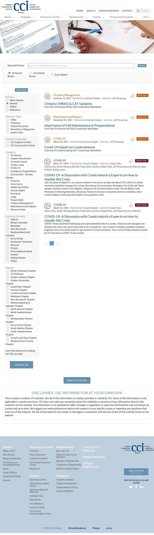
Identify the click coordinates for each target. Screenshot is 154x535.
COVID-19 (12, 168)
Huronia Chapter (16, 290)
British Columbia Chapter (20, 270)
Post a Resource (37, 457)
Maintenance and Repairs (20, 206)
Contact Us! (21, 364)
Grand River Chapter (18, 286)
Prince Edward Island (18, 251)
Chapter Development (66, 485)
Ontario (11, 248)
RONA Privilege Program (67, 470)
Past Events (35, 501)
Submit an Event (37, 509)
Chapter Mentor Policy (66, 489)
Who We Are (9, 457)
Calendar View (36, 498)
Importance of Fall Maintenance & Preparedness (79, 126)
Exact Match (59, 74)
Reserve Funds (15, 209)
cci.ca (109, 530)
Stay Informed (136, 473)
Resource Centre (50, 17)
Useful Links (14, 132)
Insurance (12, 193)
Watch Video (141, 163)
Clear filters (21, 90)
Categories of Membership (68, 467)
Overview (34, 453)
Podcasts (12, 123)
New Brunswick (15, 229)
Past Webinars (36, 505)
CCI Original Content (18, 142)
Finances (12, 180)
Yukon (11, 261)
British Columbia (16, 222)
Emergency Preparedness (20, 171)
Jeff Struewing (119, 98)
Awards (6, 482)
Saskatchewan (15, 257)
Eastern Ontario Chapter (20, 277)
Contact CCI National (91, 450)
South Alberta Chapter (19, 328)
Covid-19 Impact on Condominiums (69, 149)
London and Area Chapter (20, 293)
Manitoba (12, 225)
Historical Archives (38, 460)
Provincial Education (121, 17)
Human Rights (15, 190)
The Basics (13, 155)
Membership (76, 17)
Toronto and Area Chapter (21, 338)
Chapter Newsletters (18, 158)
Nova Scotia (14, 238)
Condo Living (14, 165)
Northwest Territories (18, 241)
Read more (142, 95)
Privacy (96, 530)
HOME (79, 10)
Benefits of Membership (67, 463)
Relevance (12, 110)
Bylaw (6, 470)
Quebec (11, 254)
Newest (11, 103)
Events (97, 17)
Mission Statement (12, 460)
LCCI (146, 17)
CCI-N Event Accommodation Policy (41, 514)
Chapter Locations (65, 481)
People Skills (14, 200)
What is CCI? (9, 453)
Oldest (10, 106)
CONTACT (127, 10)
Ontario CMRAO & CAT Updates (68, 104)
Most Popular (14, 100)
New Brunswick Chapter (20, 299)
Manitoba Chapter (17, 296)
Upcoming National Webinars (39, 492)
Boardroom (35, 470)
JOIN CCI (91, 10)
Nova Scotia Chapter (18, 325)
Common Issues (16, 161)
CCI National (14, 274)
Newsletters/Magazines (20, 129)
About (7, 17)
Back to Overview (77, 381)
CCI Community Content (20, 145)
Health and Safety (17, 187)
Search (142, 65)
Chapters (25, 17)
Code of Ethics (10, 474)
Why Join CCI (62, 453)
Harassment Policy (12, 478)
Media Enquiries (109, 10)
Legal (10, 196)
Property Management (19, 203)
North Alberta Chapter (19, 309)
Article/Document (17, 126)
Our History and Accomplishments (11, 465)
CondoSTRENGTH (64, 493)
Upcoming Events (38, 481)
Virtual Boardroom (91, 466)
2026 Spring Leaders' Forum (40, 486)
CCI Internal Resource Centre (40, 465)
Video (10, 119)
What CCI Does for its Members (66, 458)
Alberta (11, 219)
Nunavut (12, 245)
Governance (14, 184)
